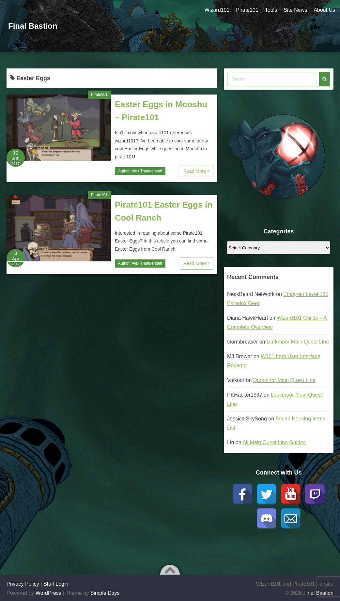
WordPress (48, 593)
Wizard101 (217, 10)
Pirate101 (247, 10)
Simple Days (105, 593)
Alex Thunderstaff (146, 171)
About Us (324, 10)
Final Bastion (32, 26)
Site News (295, 10)
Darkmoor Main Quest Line (298, 341)
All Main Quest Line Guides (274, 442)
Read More (196, 171)
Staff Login (55, 584)
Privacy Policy (23, 584)
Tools (271, 10)
